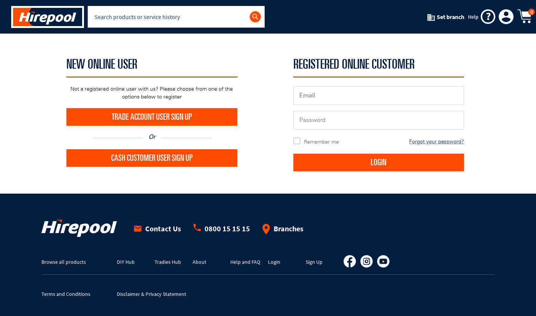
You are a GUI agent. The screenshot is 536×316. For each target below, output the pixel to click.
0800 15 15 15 (221, 228)
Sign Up (314, 262)
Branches (282, 228)
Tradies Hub (168, 262)
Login (274, 262)
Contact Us (157, 228)
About (199, 262)
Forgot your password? (436, 141)
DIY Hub (126, 262)
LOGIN (378, 162)
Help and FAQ (245, 262)
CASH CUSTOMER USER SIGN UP (152, 158)
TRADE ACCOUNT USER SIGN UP (152, 117)
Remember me (321, 142)
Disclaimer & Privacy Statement (151, 294)
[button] (506, 16)
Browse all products (63, 262)
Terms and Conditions (65, 294)
